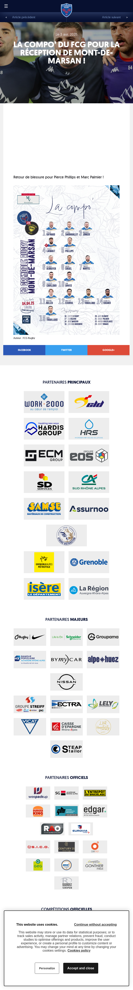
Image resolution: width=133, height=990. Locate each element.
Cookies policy (79, 950)
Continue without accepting (95, 924)
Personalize (47, 968)
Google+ (108, 350)
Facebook (24, 350)
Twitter (66, 350)
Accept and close (80, 968)
